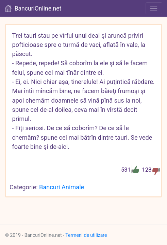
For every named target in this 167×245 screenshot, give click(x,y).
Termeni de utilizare (86, 235)
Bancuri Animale (61, 187)
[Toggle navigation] (154, 8)
